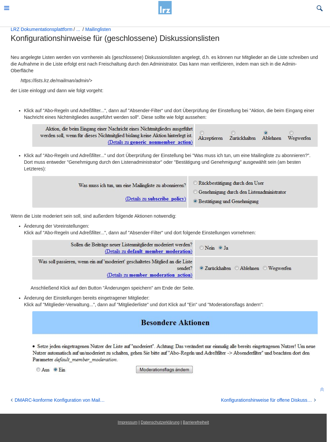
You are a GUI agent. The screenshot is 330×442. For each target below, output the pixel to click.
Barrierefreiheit (196, 422)
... (78, 29)
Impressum (127, 422)
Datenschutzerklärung (160, 422)
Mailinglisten (98, 29)
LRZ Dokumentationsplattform (42, 29)
